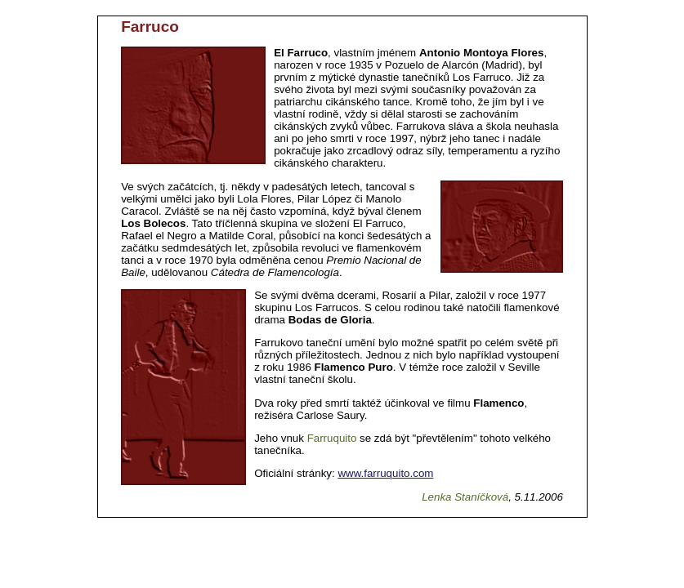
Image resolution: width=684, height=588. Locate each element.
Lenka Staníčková (465, 497)
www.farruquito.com (385, 473)
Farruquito (332, 438)
